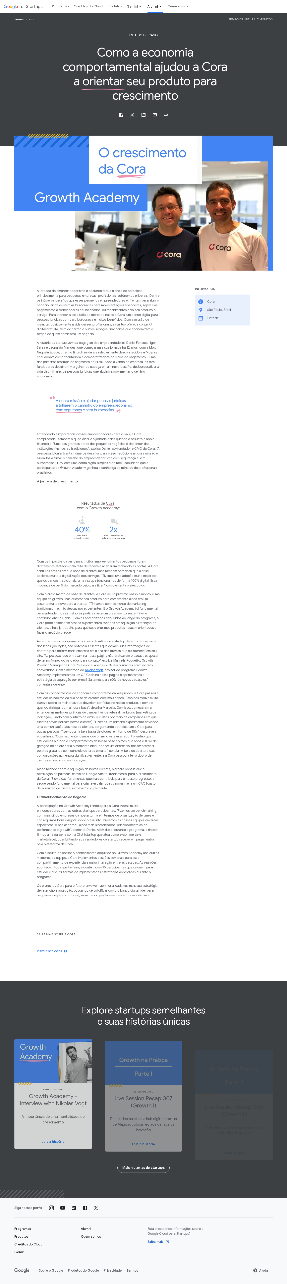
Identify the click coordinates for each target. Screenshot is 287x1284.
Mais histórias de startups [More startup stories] (143, 1168)
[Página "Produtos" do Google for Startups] (21, 1236)
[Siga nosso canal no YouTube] (62, 1208)
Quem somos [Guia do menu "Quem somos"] (178, 6)
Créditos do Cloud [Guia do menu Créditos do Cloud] (88, 6)
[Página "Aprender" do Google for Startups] (22, 1228)
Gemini (135, 6)
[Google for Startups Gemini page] (19, 1252)
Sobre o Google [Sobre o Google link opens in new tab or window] (51, 1271)
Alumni (155, 6)
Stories (19, 19)
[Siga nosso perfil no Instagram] (51, 1208)
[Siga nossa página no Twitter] (96, 1208)
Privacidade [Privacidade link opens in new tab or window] (113, 1271)
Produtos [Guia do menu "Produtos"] (115, 6)
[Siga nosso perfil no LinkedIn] (74, 1208)
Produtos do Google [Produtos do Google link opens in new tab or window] (83, 1271)
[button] (165, 115)
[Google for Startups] (23, 6)
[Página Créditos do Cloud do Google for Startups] (28, 1244)
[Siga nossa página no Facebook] (85, 1208)
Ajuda (260, 1270)
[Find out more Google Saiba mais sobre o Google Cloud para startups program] (158, 1241)
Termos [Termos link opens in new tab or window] (132, 1271)
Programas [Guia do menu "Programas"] (60, 6)
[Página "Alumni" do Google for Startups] (86, 1228)
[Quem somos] (91, 1236)
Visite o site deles (52, 951)
